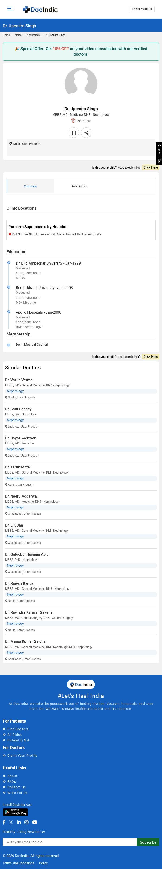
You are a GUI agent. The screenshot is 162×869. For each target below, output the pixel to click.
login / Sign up (142, 9)
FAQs (11, 781)
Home (6, 34)
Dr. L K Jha (14, 525)
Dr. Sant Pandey (18, 408)
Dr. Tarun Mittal (18, 467)
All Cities (14, 734)
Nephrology (33, 34)
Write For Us (17, 792)
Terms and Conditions (18, 863)
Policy (43, 863)
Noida (18, 34)
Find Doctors (18, 729)
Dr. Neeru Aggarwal (21, 496)
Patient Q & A (18, 740)
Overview (30, 186)
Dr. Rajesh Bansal (19, 583)
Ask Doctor (80, 186)
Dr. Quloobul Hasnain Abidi (27, 554)
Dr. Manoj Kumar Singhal (26, 641)
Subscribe (148, 842)
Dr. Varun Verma (19, 379)
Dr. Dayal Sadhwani (21, 438)
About (12, 776)
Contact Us (16, 787)
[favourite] (74, 132)
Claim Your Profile (22, 755)
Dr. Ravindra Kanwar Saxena (29, 612)
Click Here (151, 167)
